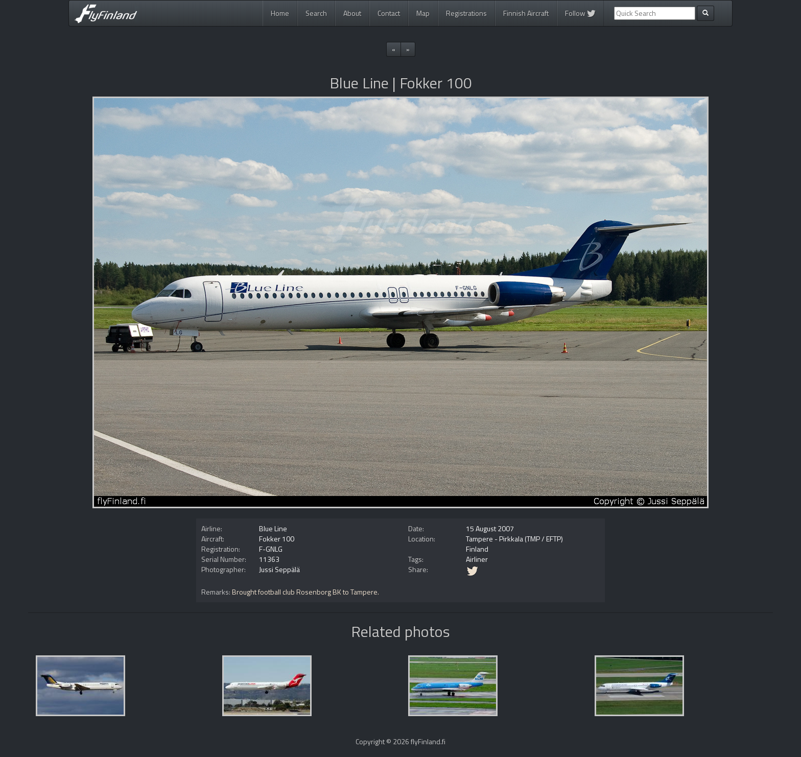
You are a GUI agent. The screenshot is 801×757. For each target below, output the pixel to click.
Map (423, 13)
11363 (269, 559)
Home (280, 13)
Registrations (466, 13)
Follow (580, 13)
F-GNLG (270, 548)
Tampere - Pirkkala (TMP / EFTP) (514, 538)
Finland (477, 548)
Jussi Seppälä (279, 569)
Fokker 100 (276, 538)
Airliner (477, 559)
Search (316, 13)
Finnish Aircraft (526, 13)
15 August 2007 (490, 528)
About (352, 13)
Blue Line (273, 528)
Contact (389, 13)
